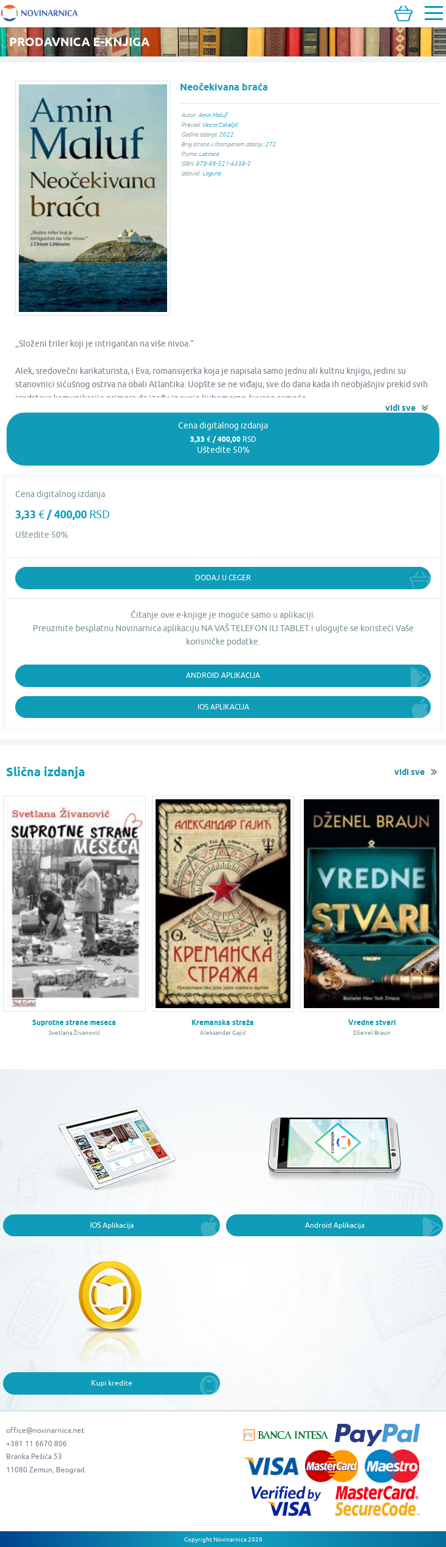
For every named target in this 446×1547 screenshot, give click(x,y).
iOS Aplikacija (223, 706)
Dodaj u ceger (223, 577)
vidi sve (400, 408)
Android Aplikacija (223, 675)
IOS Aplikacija (112, 1225)
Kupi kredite (111, 1382)
